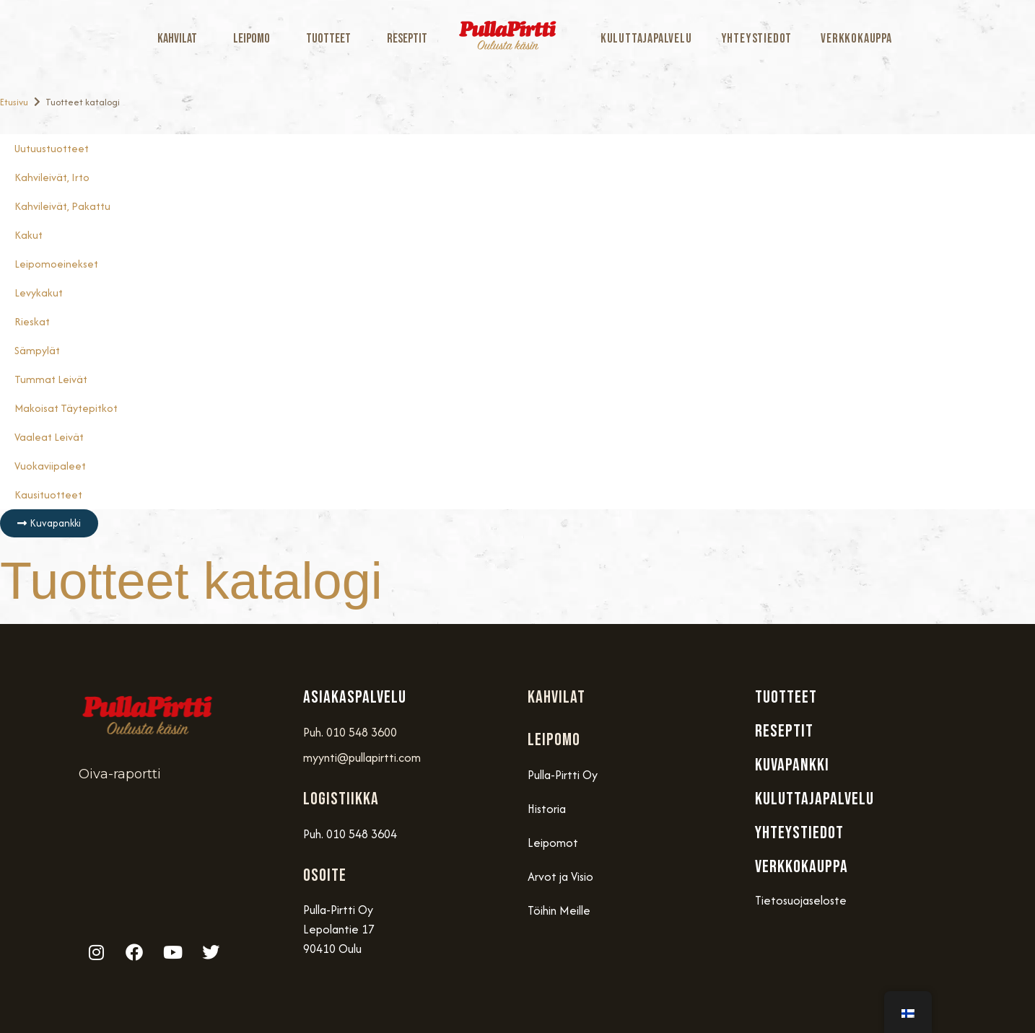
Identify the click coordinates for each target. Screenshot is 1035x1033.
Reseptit (407, 38)
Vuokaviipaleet (50, 465)
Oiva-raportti (120, 774)
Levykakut (38, 292)
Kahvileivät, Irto (51, 177)
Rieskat (32, 321)
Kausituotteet (48, 494)
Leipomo (255, 38)
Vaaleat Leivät (49, 436)
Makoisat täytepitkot (66, 408)
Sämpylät (37, 350)
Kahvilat (180, 38)
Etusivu (14, 102)
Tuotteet (332, 38)
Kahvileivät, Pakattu (62, 206)
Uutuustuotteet (51, 148)
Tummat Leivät (50, 379)
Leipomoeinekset (56, 263)
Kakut (28, 234)
